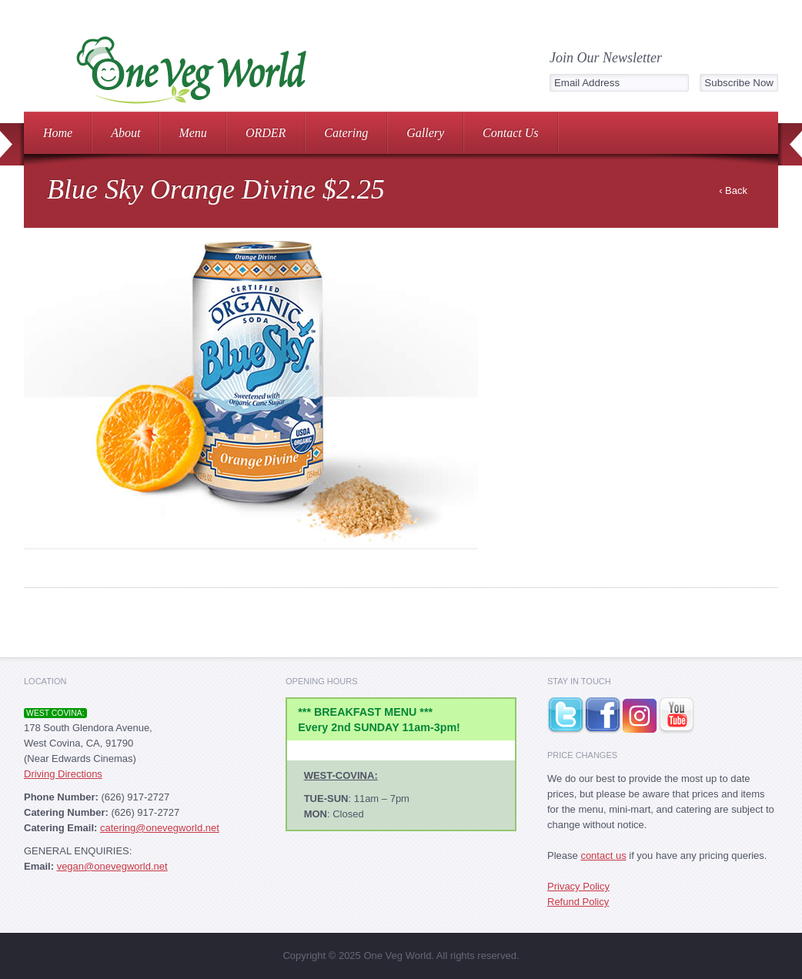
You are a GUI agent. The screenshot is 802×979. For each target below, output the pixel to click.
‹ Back (733, 190)
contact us (603, 855)
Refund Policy (578, 901)
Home (57, 132)
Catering (346, 132)
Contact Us (510, 132)
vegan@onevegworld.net (112, 866)
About (125, 132)
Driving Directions (63, 774)
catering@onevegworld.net (159, 828)
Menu (192, 132)
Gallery (425, 132)
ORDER (266, 132)
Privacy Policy (578, 886)
